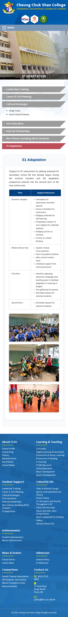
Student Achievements (12, 537)
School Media (8, 465)
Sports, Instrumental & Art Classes (48, 493)
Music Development (45, 471)
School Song (8, 452)
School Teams (42, 498)
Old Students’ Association (14, 579)
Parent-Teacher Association (15, 576)
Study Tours (14, 111)
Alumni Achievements (12, 540)
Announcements (9, 586)
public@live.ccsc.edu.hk (44, 599)
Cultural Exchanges (17, 104)
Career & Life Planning (18, 97)
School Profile (8, 448)
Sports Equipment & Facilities (50, 517)
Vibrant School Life (45, 523)
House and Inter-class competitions (46, 513)
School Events (8, 559)
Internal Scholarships (18, 131)
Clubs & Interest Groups (47, 488)
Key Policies (7, 462)
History (5, 455)
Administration (9, 458)
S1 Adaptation (14, 146)
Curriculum (41, 448)
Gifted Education (44, 468)
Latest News (8, 563)
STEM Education (44, 465)
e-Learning (41, 462)
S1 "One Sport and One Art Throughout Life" (48, 503)
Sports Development (46, 475)
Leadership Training (17, 89)
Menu (10, 27)
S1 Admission (42, 563)
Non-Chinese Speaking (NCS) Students (27, 138)
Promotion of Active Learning (50, 455)
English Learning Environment (50, 452)
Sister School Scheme (19, 114)
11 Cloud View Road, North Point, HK (40, 589)
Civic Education (14, 124)
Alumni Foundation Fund (13, 583)
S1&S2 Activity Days (45, 507)
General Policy (42, 559)
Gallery (39, 520)
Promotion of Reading (46, 458)
